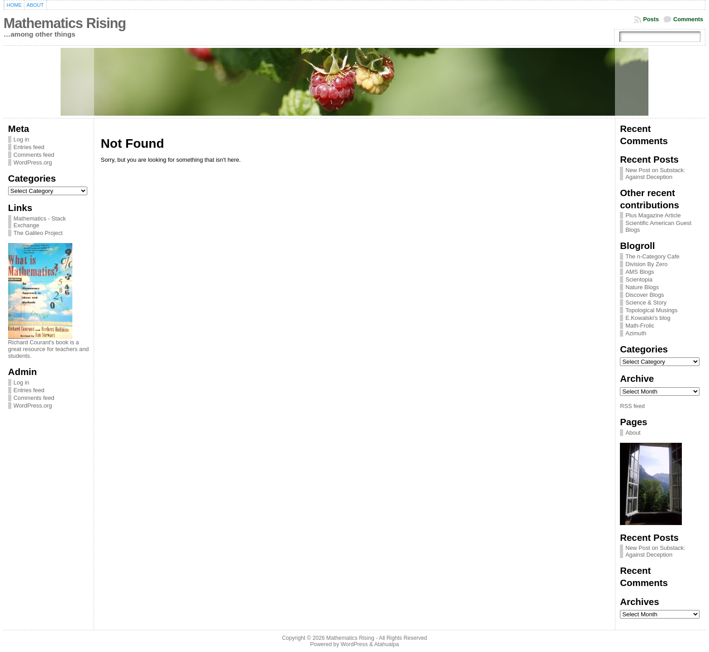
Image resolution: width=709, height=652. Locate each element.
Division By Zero (646, 264)
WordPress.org (33, 162)
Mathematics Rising (65, 23)
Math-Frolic (639, 325)
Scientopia (638, 279)
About (632, 432)
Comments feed (34, 154)
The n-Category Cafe (652, 256)
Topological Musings (651, 310)
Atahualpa (386, 644)
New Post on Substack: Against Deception (655, 173)
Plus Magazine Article (653, 215)
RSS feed (632, 406)
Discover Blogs (644, 294)
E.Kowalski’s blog (647, 317)
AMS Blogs (639, 271)
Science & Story (645, 302)
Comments (688, 19)
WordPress (354, 644)
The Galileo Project (38, 233)
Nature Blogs (642, 287)
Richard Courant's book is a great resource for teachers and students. (48, 349)
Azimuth (635, 333)
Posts (651, 19)
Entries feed (29, 147)
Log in (21, 139)
